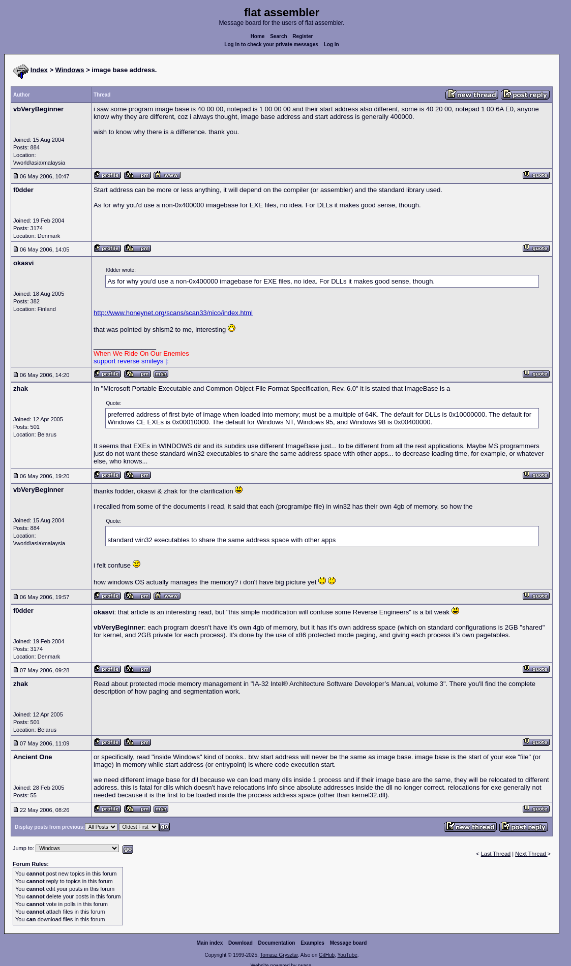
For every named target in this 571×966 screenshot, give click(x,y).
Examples (312, 943)
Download (240, 943)
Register (302, 36)
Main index (210, 943)
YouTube (347, 955)
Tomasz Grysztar (278, 955)
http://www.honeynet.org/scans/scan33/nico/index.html (173, 313)
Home (258, 36)
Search (278, 36)
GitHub (327, 955)
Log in (331, 44)
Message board (348, 943)
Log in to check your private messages (271, 44)
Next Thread (531, 854)
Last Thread (496, 854)
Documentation (276, 943)
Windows (69, 70)
